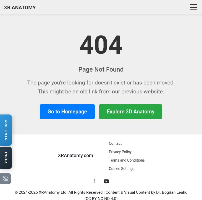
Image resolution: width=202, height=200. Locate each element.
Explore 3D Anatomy (130, 111)
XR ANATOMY (20, 7)
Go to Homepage (67, 111)
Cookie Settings (122, 169)
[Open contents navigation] (6, 130)
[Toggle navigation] (194, 7)
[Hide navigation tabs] (5, 178)
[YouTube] (106, 181)
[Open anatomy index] (6, 158)
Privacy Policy (120, 152)
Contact (115, 143)
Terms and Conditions (127, 160)
